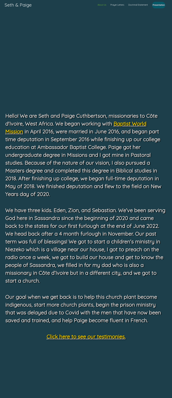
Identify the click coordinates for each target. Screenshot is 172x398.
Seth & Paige (18, 5)
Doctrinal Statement (138, 5)
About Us (102, 5)
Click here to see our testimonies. (86, 336)
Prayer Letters (117, 5)
